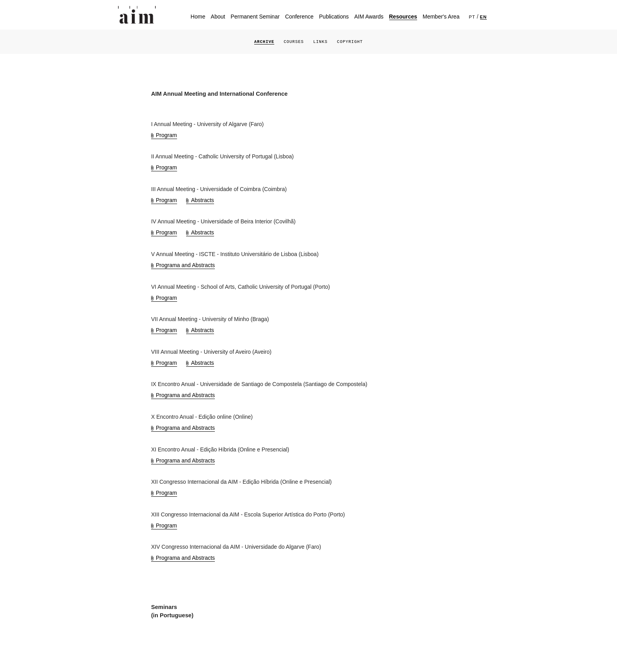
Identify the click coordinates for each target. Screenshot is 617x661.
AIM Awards (368, 16)
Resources (403, 16)
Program (166, 135)
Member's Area (441, 16)
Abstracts (202, 200)
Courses (294, 41)
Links (320, 41)
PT (472, 17)
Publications (334, 16)
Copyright (350, 41)
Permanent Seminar (255, 16)
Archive (264, 41)
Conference (299, 16)
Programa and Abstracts (185, 265)
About (218, 16)
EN (483, 17)
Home (197, 16)
